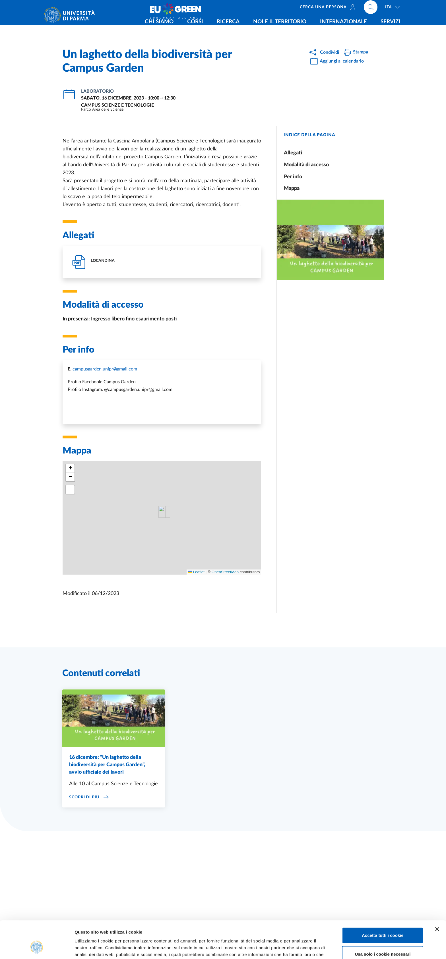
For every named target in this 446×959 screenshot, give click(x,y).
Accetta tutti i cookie (383, 903)
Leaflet (196, 572)
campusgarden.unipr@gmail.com (105, 369)
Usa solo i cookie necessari (382, 921)
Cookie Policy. (185, 929)
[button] (70, 468)
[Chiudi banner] (437, 897)
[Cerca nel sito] (370, 8)
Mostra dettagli (299, 947)
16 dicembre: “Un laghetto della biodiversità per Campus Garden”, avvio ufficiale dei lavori (107, 765)
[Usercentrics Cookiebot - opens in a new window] (37, 948)
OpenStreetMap (225, 572)
